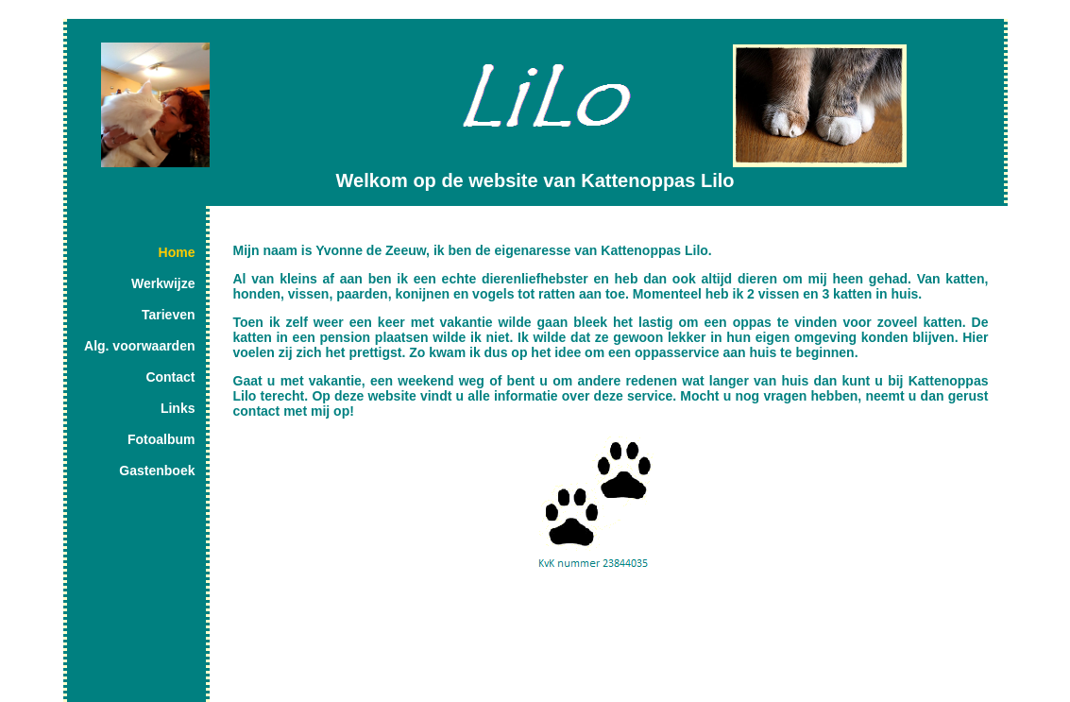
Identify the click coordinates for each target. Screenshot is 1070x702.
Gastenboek (157, 470)
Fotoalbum (161, 439)
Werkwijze (163, 283)
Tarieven (168, 314)
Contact (170, 377)
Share (228, 581)
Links (178, 408)
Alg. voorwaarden (139, 345)
